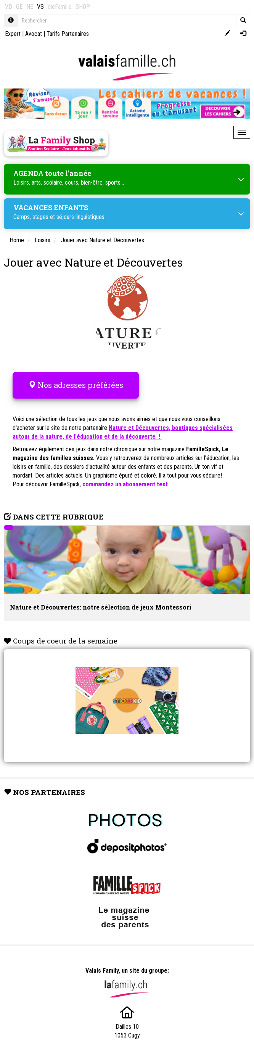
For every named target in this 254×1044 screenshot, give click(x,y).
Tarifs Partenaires (68, 33)
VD (8, 6)
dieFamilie (60, 6)
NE (29, 6)
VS (40, 6)
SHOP (83, 6)
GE (19, 6)
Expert (13, 33)
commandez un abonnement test (125, 484)
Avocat (33, 33)
